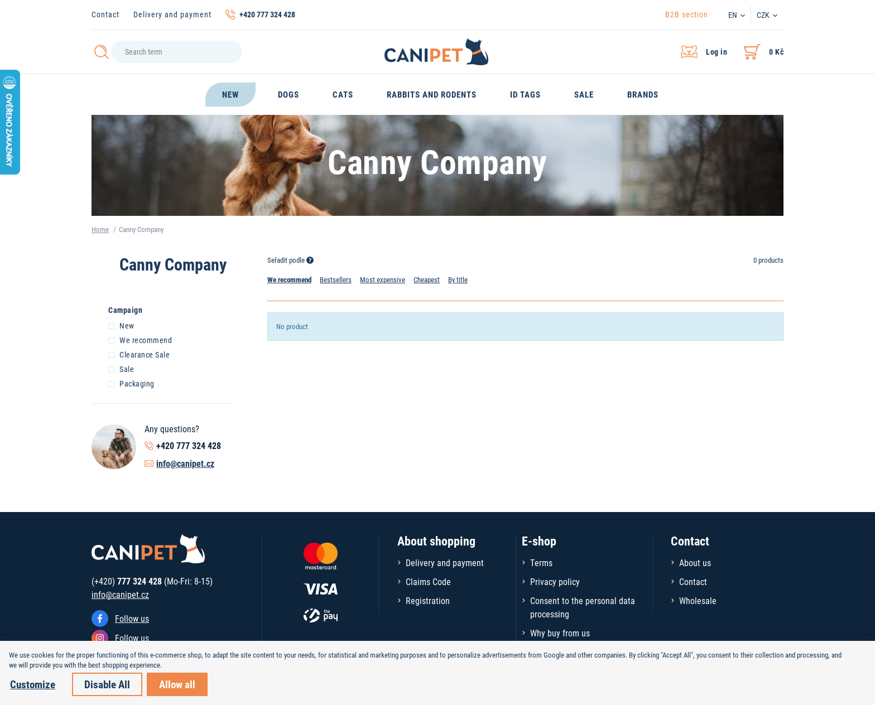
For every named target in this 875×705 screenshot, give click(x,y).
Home (100, 229)
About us (695, 562)
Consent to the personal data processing (582, 607)
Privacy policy (555, 581)
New (121, 325)
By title (458, 279)
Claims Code (428, 581)
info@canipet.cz (185, 463)
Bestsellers (336, 279)
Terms (541, 562)
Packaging (131, 383)
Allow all (177, 684)
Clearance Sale (139, 354)
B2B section (686, 14)
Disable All (107, 684)
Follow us (132, 618)
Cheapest (427, 279)
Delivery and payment (172, 14)
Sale (121, 368)
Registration (428, 600)
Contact (105, 14)
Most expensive (382, 279)
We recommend (140, 339)
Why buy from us (560, 633)
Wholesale (698, 600)
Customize (32, 684)
